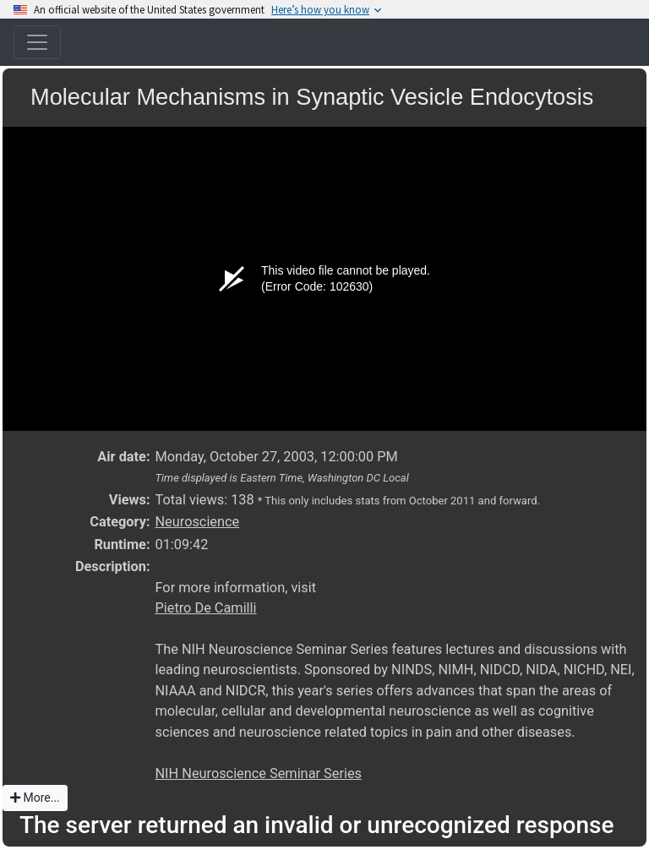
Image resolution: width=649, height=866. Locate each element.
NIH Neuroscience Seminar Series (258, 773)
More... (35, 797)
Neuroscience (197, 522)
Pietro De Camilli (205, 608)
